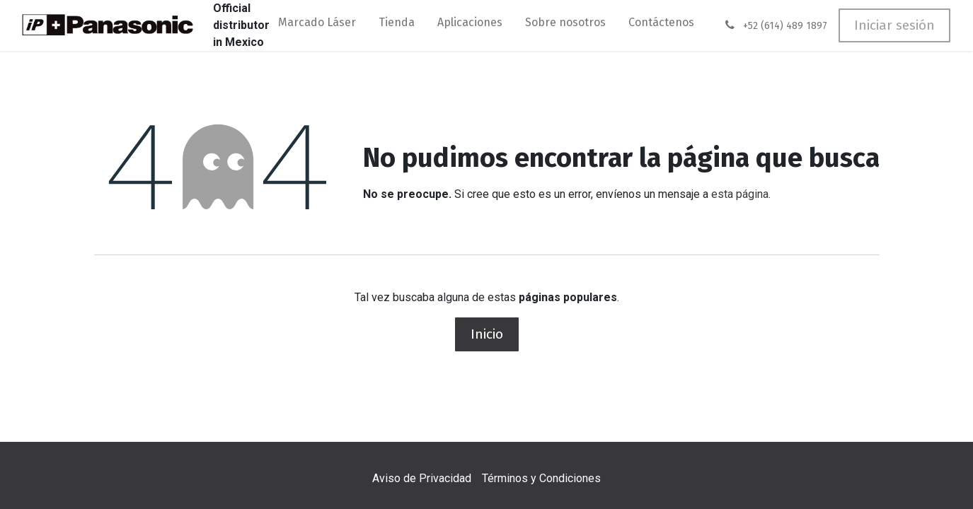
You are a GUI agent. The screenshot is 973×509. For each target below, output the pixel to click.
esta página (739, 194)
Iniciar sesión (894, 25)
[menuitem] (317, 25)
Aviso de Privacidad (421, 478)
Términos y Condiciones (541, 478)
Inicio (487, 334)
